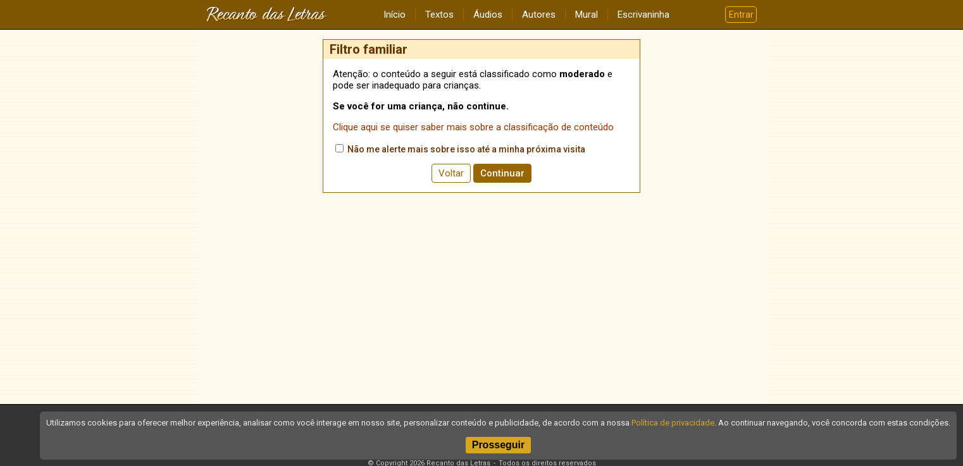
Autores (539, 14)
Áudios (487, 14)
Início (394, 14)
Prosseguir (498, 444)
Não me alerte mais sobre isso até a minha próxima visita (460, 149)
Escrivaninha (643, 14)
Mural (586, 14)
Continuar (502, 173)
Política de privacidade (672, 422)
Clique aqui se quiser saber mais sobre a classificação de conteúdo (473, 127)
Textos (439, 14)
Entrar (741, 14)
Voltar (451, 173)
